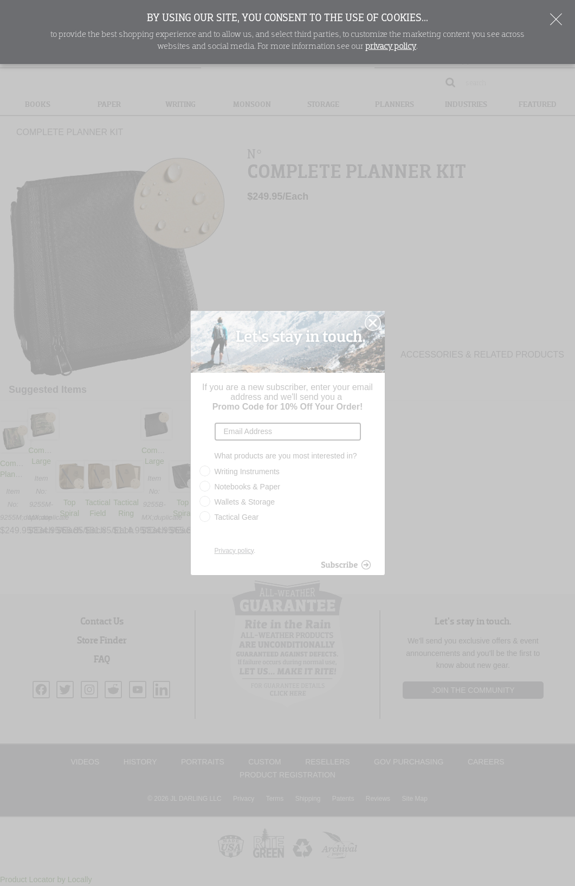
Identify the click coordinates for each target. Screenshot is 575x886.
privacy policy (390, 46)
